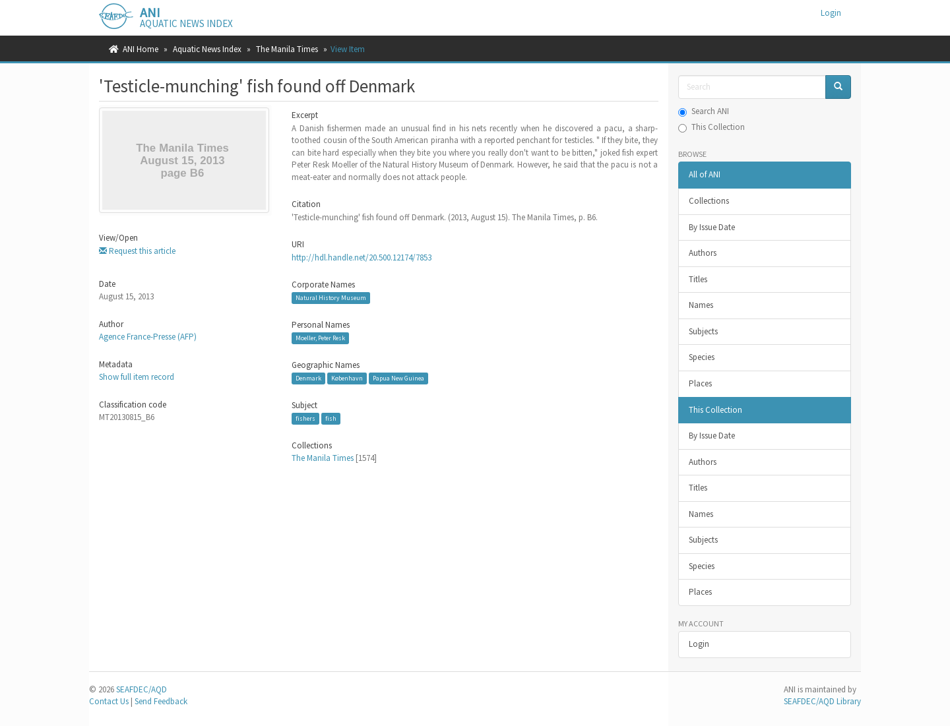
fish (330, 418)
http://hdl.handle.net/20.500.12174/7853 (361, 257)
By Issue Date (712, 227)
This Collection (711, 127)
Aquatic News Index (207, 49)
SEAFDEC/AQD (141, 689)
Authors (702, 252)
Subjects (703, 331)
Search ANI (703, 111)
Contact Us (109, 701)
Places (700, 383)
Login (699, 644)
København (347, 378)
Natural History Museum (331, 297)
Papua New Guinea (398, 378)
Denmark (308, 378)
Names (701, 305)
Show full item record (136, 376)
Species (701, 357)
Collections (709, 200)
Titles (698, 279)
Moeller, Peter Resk (320, 338)
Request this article (137, 251)
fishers (305, 418)
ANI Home (140, 49)
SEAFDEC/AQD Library (822, 701)
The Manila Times (287, 49)
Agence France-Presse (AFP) (148, 336)
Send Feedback (161, 701)
